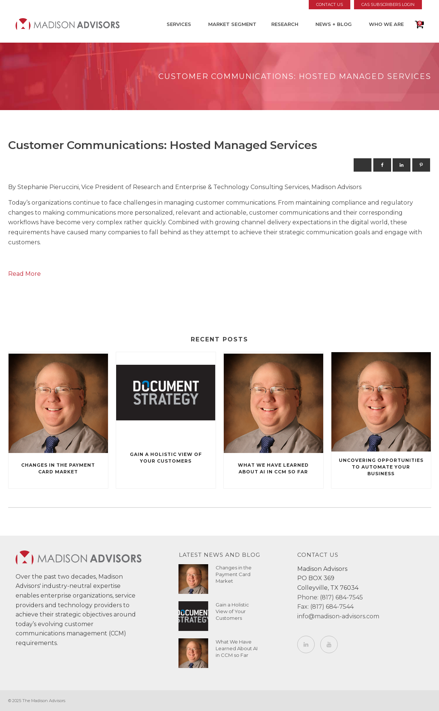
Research (284, 24)
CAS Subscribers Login (388, 4)
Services (179, 24)
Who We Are (386, 24)
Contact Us (329, 4)
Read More (24, 273)
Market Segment (232, 24)
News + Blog (333, 24)
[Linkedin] (401, 165)
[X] (362, 165)
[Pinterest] (421, 165)
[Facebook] (382, 165)
